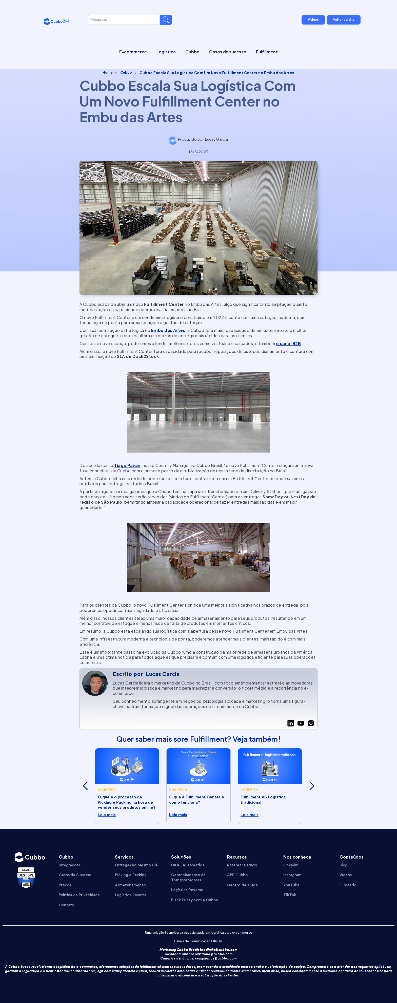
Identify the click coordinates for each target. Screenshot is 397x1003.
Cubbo (126, 72)
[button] (85, 786)
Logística (106, 789)
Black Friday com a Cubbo (194, 900)
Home (108, 72)
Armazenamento (130, 885)
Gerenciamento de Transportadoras (188, 877)
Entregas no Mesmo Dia (136, 865)
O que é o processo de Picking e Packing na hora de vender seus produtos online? (126, 802)
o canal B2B (288, 343)
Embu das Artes (168, 330)
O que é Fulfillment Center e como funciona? (196, 799)
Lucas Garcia (163, 674)
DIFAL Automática (187, 865)
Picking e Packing (131, 875)
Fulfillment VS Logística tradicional (263, 799)
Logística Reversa (131, 895)
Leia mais (107, 815)
